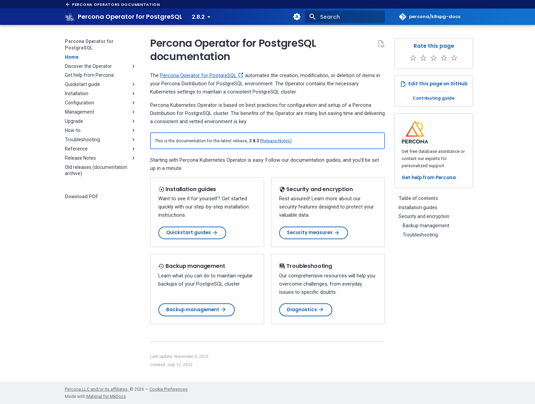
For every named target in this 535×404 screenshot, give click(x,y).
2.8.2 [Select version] (198, 17)
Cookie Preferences (168, 389)
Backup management (196, 309)
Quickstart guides (192, 232)
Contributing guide (433, 98)
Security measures (313, 232)
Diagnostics (305, 309)
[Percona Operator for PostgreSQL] (70, 17)
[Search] (345, 17)
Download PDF (81, 196)
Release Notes (275, 140)
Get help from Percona (429, 177)
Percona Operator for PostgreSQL (89, 44)
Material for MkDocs (106, 396)
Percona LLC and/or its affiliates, (97, 389)
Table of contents (418, 198)
